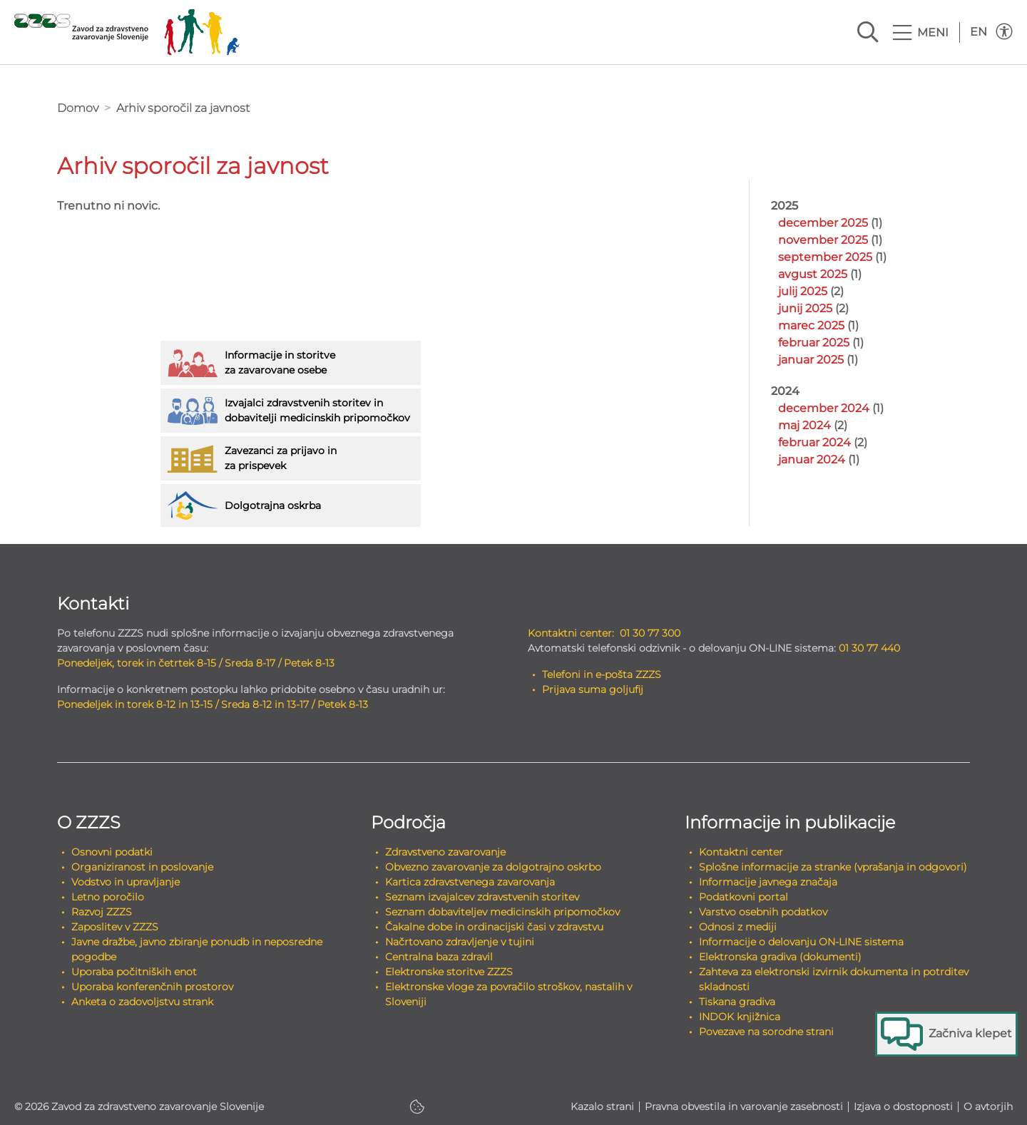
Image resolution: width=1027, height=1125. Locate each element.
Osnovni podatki (112, 852)
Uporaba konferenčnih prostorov (152, 986)
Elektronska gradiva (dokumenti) (780, 956)
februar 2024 (814, 442)
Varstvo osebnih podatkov (763, 911)
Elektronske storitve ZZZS (449, 971)
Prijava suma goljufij (592, 689)
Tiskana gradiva (737, 1001)
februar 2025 (813, 342)
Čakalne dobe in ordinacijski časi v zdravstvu (494, 926)
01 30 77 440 (869, 648)
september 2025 (825, 257)
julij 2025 (802, 291)
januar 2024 (811, 459)
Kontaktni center (741, 852)
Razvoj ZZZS (101, 911)
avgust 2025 (812, 274)
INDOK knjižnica (739, 1016)
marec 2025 (811, 325)
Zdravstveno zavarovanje (445, 852)
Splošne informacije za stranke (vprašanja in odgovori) (833, 867)
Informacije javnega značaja (768, 881)
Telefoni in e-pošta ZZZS (601, 674)
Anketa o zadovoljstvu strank (142, 1001)
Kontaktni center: (571, 633)
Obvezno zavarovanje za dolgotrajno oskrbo (493, 867)
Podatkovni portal (743, 896)
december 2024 (823, 408)
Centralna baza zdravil (439, 956)
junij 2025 (805, 308)
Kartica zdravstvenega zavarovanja (470, 881)
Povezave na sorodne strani (766, 1031)
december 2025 (823, 223)
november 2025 (823, 240)
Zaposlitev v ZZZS (114, 926)
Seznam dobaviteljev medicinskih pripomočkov (502, 911)
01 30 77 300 (650, 633)
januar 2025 (811, 359)
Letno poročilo (107, 896)
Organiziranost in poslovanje (142, 867)
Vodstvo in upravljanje (125, 881)
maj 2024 (804, 425)
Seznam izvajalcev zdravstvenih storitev (482, 896)
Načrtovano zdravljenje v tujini (459, 941)
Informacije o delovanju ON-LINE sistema (801, 941)
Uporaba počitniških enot (134, 971)
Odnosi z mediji (738, 926)
